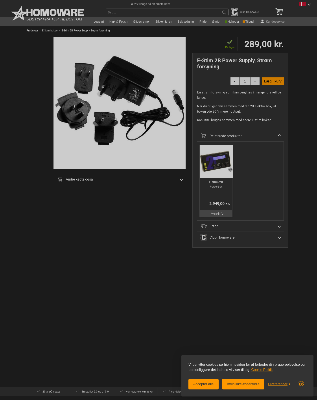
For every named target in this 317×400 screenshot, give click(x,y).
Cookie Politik (262, 370)
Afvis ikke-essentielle (243, 384)
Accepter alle (203, 384)
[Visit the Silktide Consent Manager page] (301, 383)
